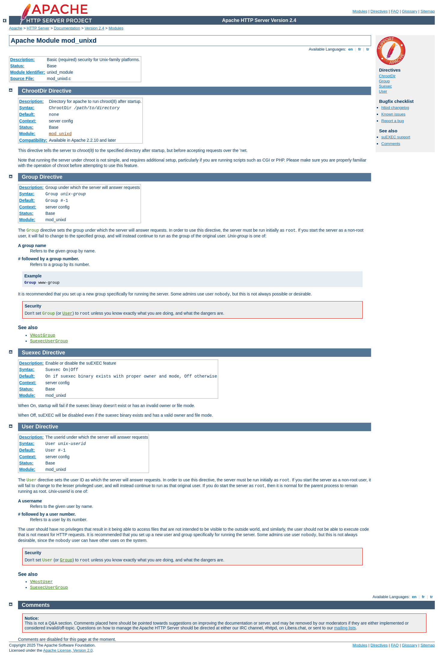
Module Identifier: (27, 72)
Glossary (409, 11)
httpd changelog (395, 107)
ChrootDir (387, 76)
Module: (27, 133)
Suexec (385, 86)
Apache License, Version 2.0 (68, 650)
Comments (390, 143)
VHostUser (41, 581)
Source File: (22, 78)
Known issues (393, 114)
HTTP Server (38, 28)
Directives (379, 11)
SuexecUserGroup (49, 341)
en (350, 49)
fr (359, 49)
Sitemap (427, 11)
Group (384, 81)
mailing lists (345, 627)
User (383, 91)
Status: (17, 65)
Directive (60, 91)
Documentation (67, 28)
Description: (22, 59)
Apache (15, 28)
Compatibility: (33, 140)
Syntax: (27, 107)
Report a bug (392, 121)
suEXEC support (395, 137)
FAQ (395, 11)
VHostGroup (42, 335)
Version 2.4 (94, 28)
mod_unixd (60, 133)
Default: (27, 114)
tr (367, 49)
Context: (27, 121)
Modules (359, 11)
